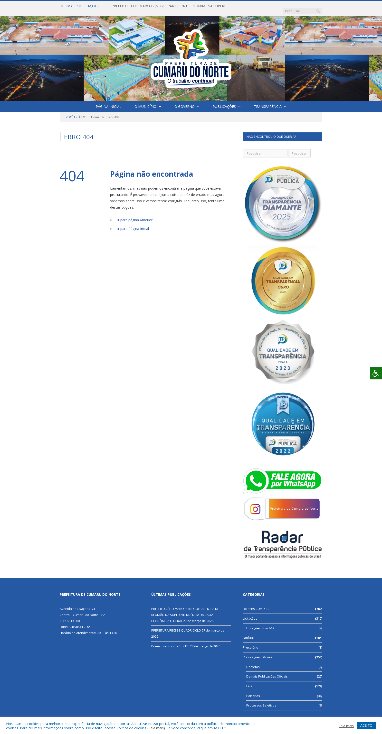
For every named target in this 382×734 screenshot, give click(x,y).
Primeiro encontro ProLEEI (170, 641)
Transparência (268, 101)
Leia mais (156, 727)
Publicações (224, 101)
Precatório (250, 642)
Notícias (249, 633)
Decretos (253, 662)
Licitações (250, 613)
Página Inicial (108, 101)
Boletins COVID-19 (256, 604)
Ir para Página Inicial (133, 223)
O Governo (184, 101)
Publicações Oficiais (257, 652)
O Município (145, 101)
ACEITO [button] (366, 725)
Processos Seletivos (261, 700)
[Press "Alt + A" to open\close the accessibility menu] (376, 373)
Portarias (253, 691)
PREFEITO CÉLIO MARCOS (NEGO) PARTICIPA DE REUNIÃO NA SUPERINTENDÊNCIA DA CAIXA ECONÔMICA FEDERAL (168, 6)
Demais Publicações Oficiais (267, 671)
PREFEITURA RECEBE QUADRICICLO (176, 625)
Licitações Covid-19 (260, 623)
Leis (249, 681)
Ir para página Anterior (135, 215)
